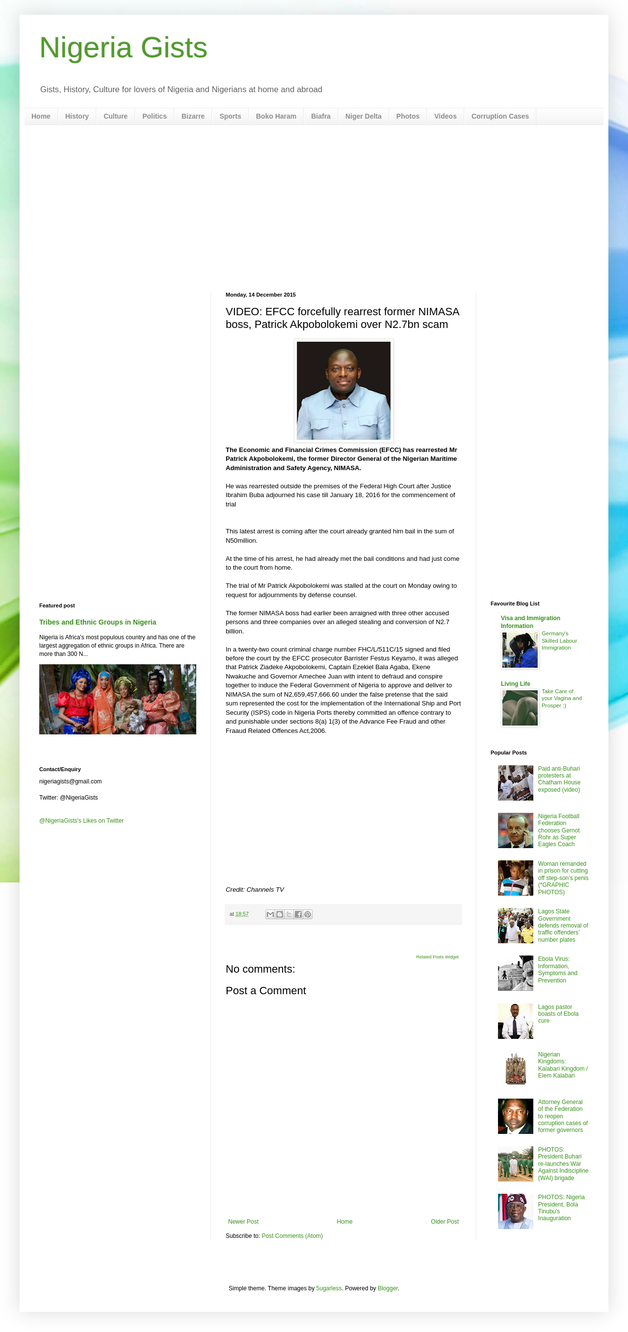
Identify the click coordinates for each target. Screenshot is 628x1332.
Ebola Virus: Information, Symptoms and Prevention (557, 969)
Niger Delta (363, 116)
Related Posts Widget (437, 957)
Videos (445, 116)
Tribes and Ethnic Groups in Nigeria (98, 622)
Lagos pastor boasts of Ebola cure (558, 1014)
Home (41, 116)
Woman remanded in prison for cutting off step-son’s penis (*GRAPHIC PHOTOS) (563, 878)
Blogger (388, 1288)
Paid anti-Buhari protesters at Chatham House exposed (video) (559, 779)
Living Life (515, 683)
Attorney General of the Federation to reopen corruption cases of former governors (563, 1116)
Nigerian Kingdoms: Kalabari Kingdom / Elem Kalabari (563, 1065)
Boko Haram (276, 116)
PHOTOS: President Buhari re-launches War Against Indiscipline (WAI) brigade (563, 1163)
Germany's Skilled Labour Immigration (559, 640)
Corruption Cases (500, 116)
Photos (407, 116)
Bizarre (193, 116)
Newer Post (243, 1221)
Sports (230, 116)
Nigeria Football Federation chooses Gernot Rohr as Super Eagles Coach (559, 830)
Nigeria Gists (123, 47)
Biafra (321, 116)
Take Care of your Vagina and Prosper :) (562, 698)
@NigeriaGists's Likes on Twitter (81, 820)
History (77, 116)
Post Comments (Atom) (292, 1235)
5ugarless (329, 1288)
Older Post (445, 1221)
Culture (116, 116)
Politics (154, 116)
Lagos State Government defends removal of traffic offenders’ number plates (563, 925)
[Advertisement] (314, 208)
